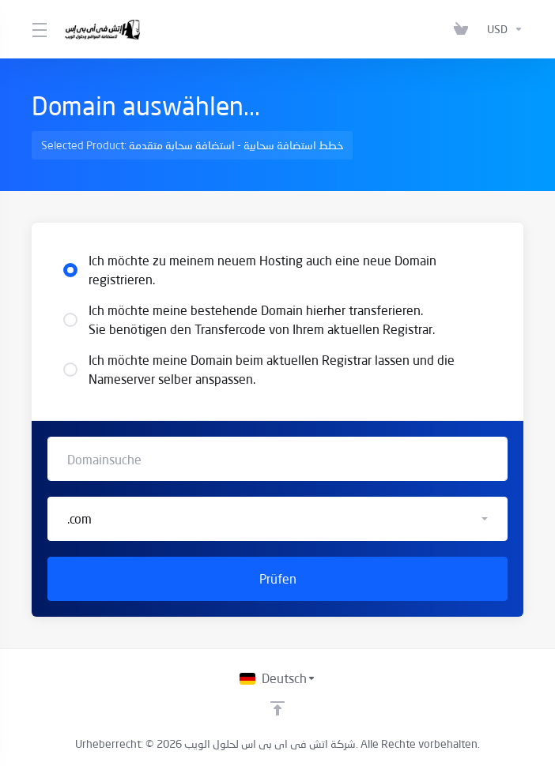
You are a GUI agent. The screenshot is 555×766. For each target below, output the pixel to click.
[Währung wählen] (502, 29)
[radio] (70, 270)
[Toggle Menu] (38, 29)
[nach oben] (277, 708)
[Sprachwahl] (278, 678)
